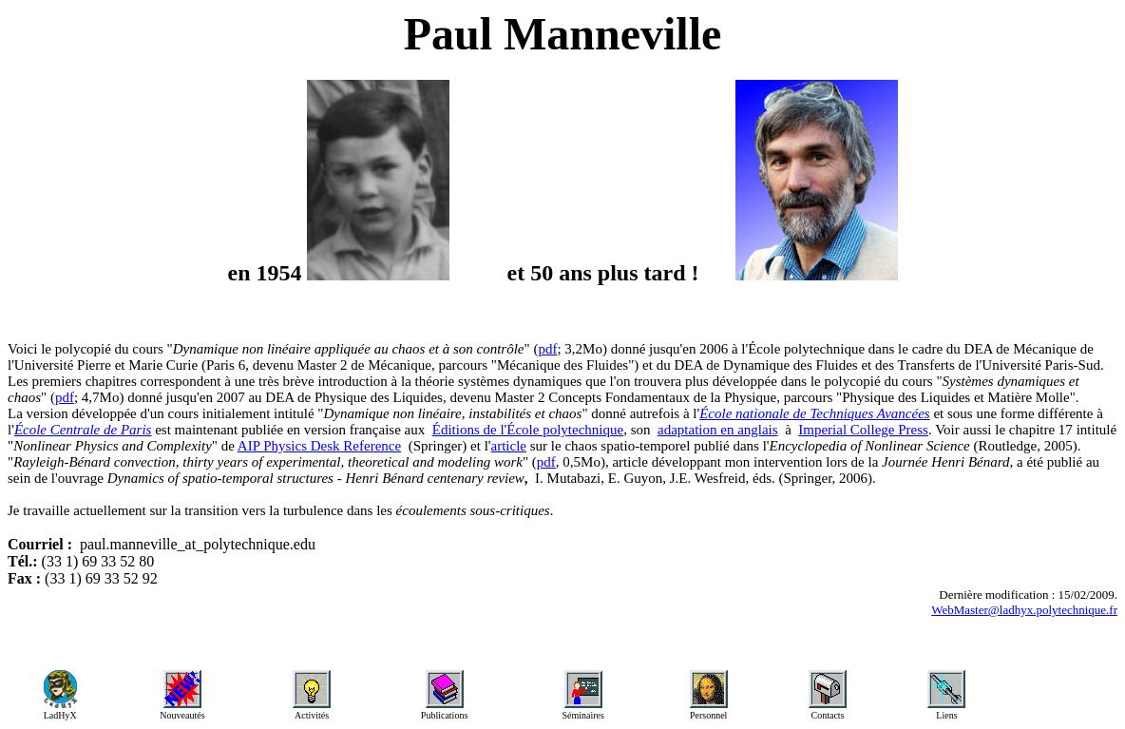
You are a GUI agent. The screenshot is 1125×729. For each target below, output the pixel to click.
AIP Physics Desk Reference (319, 445)
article (508, 445)
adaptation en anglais (718, 429)
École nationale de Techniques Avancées (814, 413)
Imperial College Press (863, 429)
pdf (547, 348)
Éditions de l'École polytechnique (527, 429)
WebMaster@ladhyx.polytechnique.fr (1024, 610)
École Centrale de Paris (83, 429)
